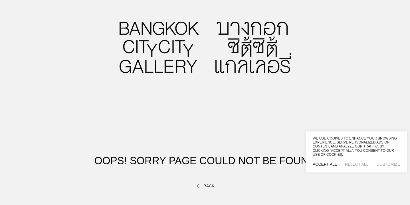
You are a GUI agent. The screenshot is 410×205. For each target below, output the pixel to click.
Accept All (325, 164)
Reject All (356, 164)
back (204, 185)
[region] (356, 152)
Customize (388, 164)
